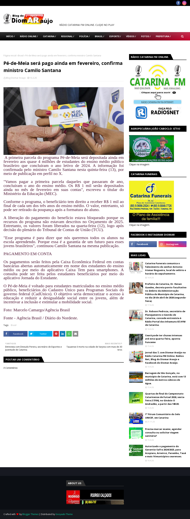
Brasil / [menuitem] (99, 36)
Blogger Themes (30, 514)
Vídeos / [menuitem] (131, 36)
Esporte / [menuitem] (115, 36)
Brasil (21, 55)
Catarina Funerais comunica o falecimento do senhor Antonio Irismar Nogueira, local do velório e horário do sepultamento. (165, 268)
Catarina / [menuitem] (49, 36)
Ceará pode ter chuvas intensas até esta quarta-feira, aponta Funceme (163, 339)
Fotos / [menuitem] (146, 36)
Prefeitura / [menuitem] (163, 36)
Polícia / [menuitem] (84, 36)
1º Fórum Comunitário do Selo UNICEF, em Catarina (162, 416)
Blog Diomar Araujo (16, 77)
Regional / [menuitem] (67, 36)
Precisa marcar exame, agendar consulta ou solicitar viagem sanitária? (163, 432)
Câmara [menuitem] (11, 44)
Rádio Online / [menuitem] (29, 36)
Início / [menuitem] (10, 36)
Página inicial (9, 55)
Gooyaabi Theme (64, 514)
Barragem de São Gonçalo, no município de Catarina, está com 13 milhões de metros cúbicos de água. (165, 378)
